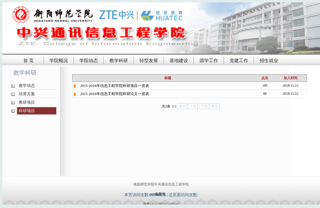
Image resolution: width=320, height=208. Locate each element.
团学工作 (209, 60)
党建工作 (239, 60)
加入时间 (290, 78)
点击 (264, 78)
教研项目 (27, 102)
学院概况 (58, 60)
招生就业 (269, 60)
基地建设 (179, 60)
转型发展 (148, 60)
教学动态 (27, 85)
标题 (167, 78)
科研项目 (27, 111)
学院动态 (88, 60)
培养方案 (27, 94)
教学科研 (118, 60)
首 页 (28, 60)
